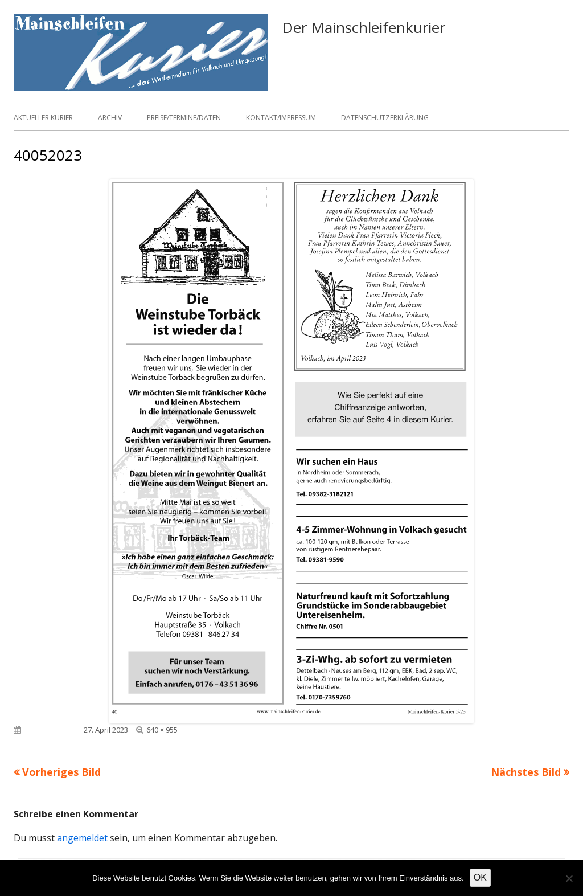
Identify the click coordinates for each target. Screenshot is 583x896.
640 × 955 (162, 730)
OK (480, 877)
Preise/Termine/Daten (184, 117)
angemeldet (82, 838)
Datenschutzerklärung (385, 117)
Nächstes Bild (526, 772)
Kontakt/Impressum (281, 117)
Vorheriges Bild (61, 772)
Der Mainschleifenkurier (363, 27)
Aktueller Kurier (43, 117)
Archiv (110, 117)
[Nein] (568, 878)
